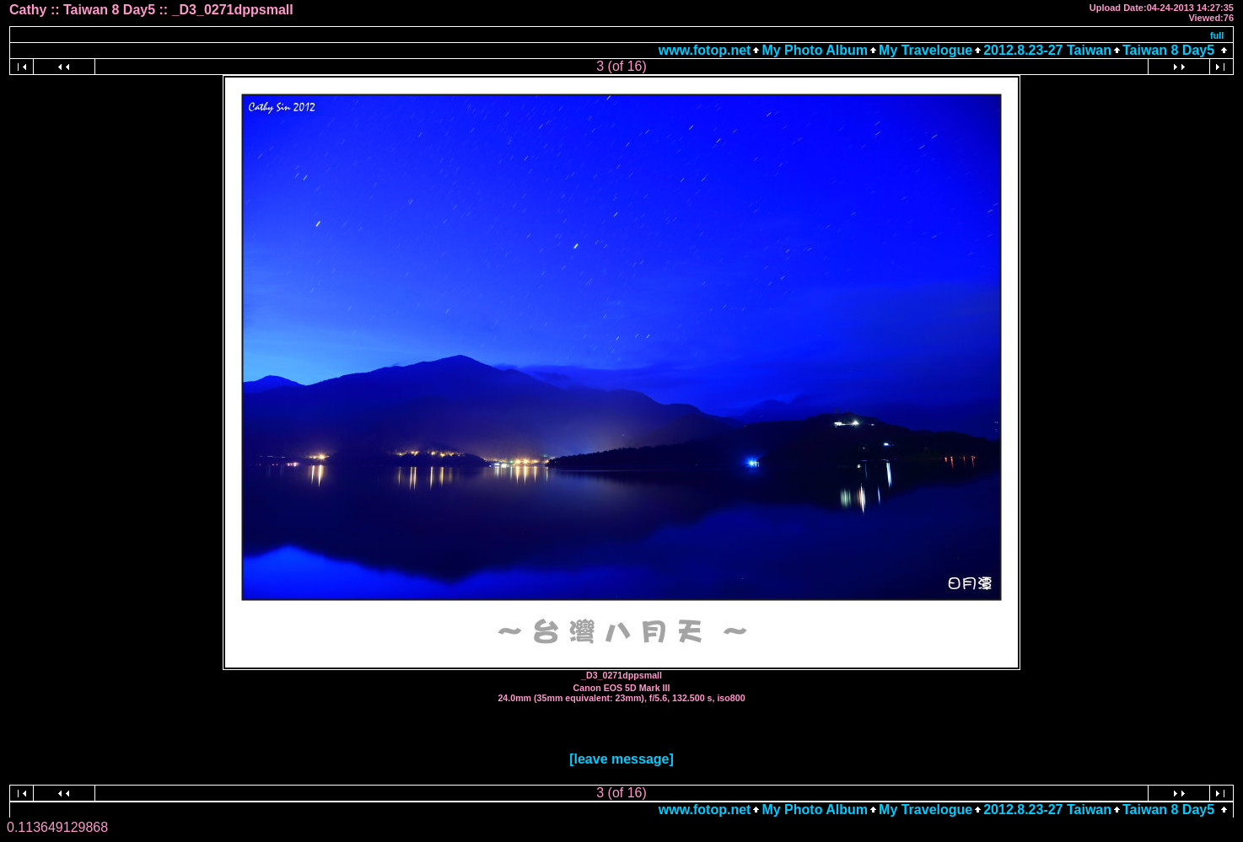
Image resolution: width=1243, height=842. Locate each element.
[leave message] (621, 759)
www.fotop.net (705, 50)
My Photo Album (814, 50)
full (1217, 35)
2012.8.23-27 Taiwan (1047, 50)
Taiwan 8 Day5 (1168, 50)
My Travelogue (925, 50)
